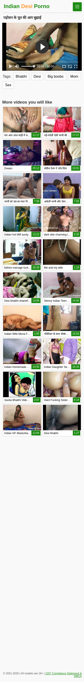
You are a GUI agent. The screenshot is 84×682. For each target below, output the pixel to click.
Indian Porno (27, 6)
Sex (8, 85)
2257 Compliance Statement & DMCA (63, 675)
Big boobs (55, 76)
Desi (37, 76)
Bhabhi (21, 76)
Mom (74, 76)
